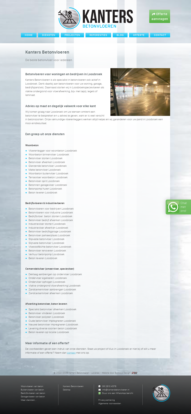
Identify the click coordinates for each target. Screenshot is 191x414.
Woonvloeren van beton (32, 386)
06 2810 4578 (109, 386)
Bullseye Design (122, 372)
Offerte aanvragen (159, 16)
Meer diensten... (29, 399)
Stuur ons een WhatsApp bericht (117, 393)
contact (71, 352)
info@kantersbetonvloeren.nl (115, 389)
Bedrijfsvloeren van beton (33, 393)
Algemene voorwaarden (109, 403)
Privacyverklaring (106, 399)
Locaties (95, 372)
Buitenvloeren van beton (32, 389)
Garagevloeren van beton (33, 396)
